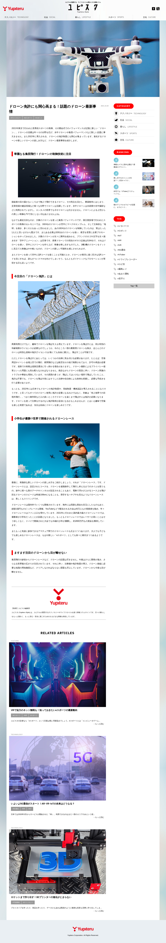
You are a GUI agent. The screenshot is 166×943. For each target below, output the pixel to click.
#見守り (121, 278)
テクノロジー (16, 17)
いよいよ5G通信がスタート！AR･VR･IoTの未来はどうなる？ (42, 803)
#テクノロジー (16, 118)
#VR (25, 715)
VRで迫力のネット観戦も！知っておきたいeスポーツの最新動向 (44, 710)
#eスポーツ (28, 118)
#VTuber (121, 254)
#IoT (29, 809)
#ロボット (38, 118)
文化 (149, 17)
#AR (120, 240)
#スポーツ (33, 715)
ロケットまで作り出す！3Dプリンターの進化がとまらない (41, 897)
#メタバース (123, 226)
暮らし (83, 17)
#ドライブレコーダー (127, 259)
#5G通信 (16, 809)
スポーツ (116, 17)
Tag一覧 (134, 285)
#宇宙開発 (16, 902)
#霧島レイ (122, 269)
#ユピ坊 (121, 264)
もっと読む (99, 724)
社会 (49, 17)
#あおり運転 (123, 273)
